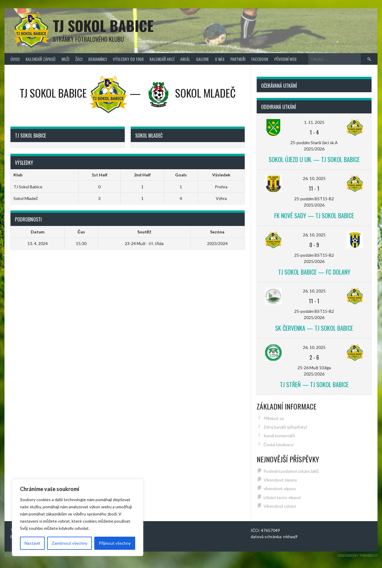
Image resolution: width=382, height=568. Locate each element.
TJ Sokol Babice (103, 25)
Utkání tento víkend (282, 497)
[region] (77, 517)
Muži (65, 59)
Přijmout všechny (115, 543)
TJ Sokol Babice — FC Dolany (314, 271)
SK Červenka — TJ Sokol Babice (314, 328)
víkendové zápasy (280, 488)
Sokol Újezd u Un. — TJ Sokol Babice (314, 159)
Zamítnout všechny (69, 543)
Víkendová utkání (280, 506)
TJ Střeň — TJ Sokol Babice (314, 384)
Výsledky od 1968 (128, 59)
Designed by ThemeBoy (358, 555)
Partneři (237, 59)
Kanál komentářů (279, 435)
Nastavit (32, 543)
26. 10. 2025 (314, 178)
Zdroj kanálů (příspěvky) (285, 427)
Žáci (78, 59)
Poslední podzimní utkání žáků (291, 471)
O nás (219, 59)
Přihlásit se (274, 418)
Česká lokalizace (279, 444)
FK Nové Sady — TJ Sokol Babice (314, 215)
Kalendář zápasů (41, 59)
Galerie (202, 59)
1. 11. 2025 (314, 122)
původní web (285, 59)
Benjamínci (97, 59)
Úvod (15, 59)
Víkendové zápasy (280, 479)
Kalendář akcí (162, 59)
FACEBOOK (259, 59)
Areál (185, 59)
